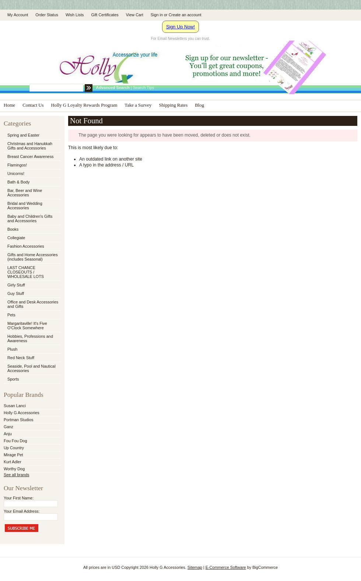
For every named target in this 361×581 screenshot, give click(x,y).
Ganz (8, 426)
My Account (17, 15)
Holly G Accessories (21, 412)
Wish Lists (75, 15)
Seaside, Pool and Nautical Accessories (32, 368)
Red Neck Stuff (20, 357)
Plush (12, 349)
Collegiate (32, 238)
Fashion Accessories (32, 246)
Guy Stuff (15, 293)
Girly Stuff (32, 285)
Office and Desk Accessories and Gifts (32, 304)
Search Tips (143, 87)
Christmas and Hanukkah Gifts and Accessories (32, 145)
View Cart (134, 15)
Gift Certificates (104, 15)
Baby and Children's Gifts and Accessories (29, 218)
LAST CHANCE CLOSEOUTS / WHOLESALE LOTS (25, 272)
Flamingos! (17, 165)
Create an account (185, 15)
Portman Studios (18, 419)
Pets (32, 315)
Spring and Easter (23, 135)
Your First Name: (19, 498)
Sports (32, 379)
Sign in (157, 15)
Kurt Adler (12, 462)
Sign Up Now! (180, 27)
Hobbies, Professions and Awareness (32, 338)
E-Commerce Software (226, 567)
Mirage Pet (13, 455)
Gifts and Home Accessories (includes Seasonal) (32, 256)
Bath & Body (18, 182)
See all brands (16, 474)
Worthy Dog (14, 469)
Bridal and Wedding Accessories (24, 205)
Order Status (46, 15)
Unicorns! (15, 173)
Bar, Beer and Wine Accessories (32, 192)
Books (12, 229)
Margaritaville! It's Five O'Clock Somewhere (27, 325)
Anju (8, 434)
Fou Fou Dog (15, 441)
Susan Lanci (15, 405)
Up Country (14, 448)
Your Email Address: (22, 511)
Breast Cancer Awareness (30, 156)
